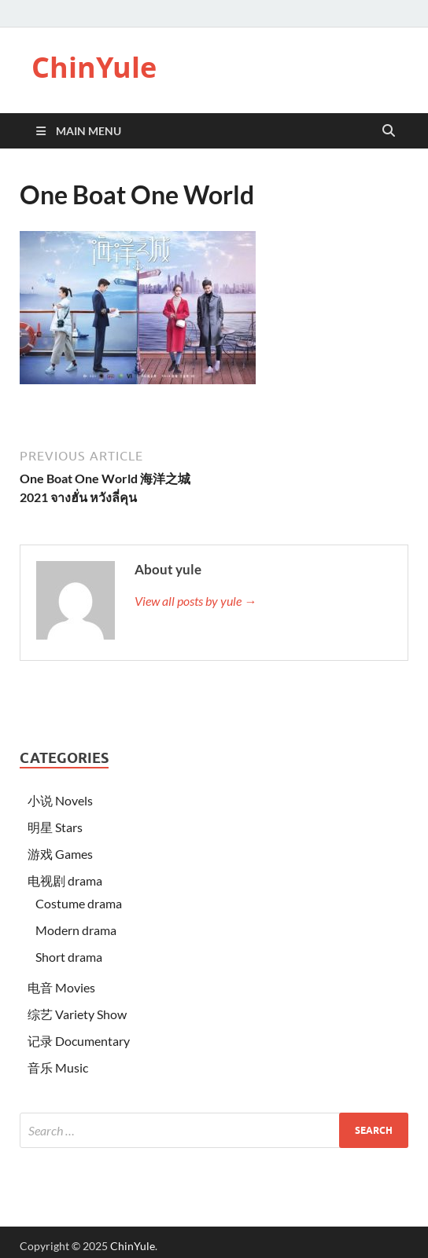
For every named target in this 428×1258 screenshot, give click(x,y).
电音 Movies (61, 987)
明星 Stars (55, 827)
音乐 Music (58, 1067)
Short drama (68, 956)
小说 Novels (60, 800)
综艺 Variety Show (77, 1014)
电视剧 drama (65, 880)
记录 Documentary (79, 1040)
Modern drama (75, 929)
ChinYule (94, 67)
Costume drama (78, 903)
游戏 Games (60, 853)
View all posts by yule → (195, 600)
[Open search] (388, 131)
